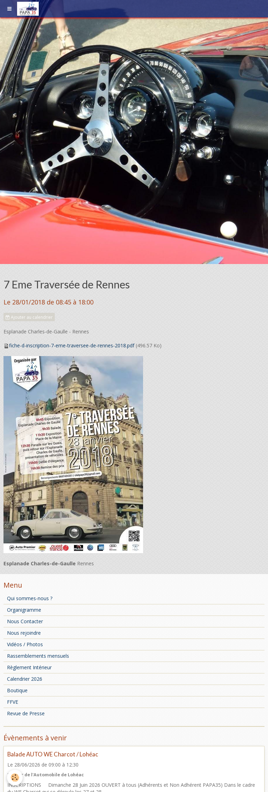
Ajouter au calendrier (29, 317)
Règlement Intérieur (29, 667)
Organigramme (24, 609)
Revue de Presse (26, 713)
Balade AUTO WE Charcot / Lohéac (52, 754)
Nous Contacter (25, 621)
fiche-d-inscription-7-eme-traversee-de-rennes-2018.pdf (71, 345)
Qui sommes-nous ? (29, 598)
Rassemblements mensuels (38, 656)
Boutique (17, 690)
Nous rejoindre (24, 632)
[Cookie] (15, 777)
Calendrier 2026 (24, 679)
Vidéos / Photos (25, 644)
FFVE (12, 702)
